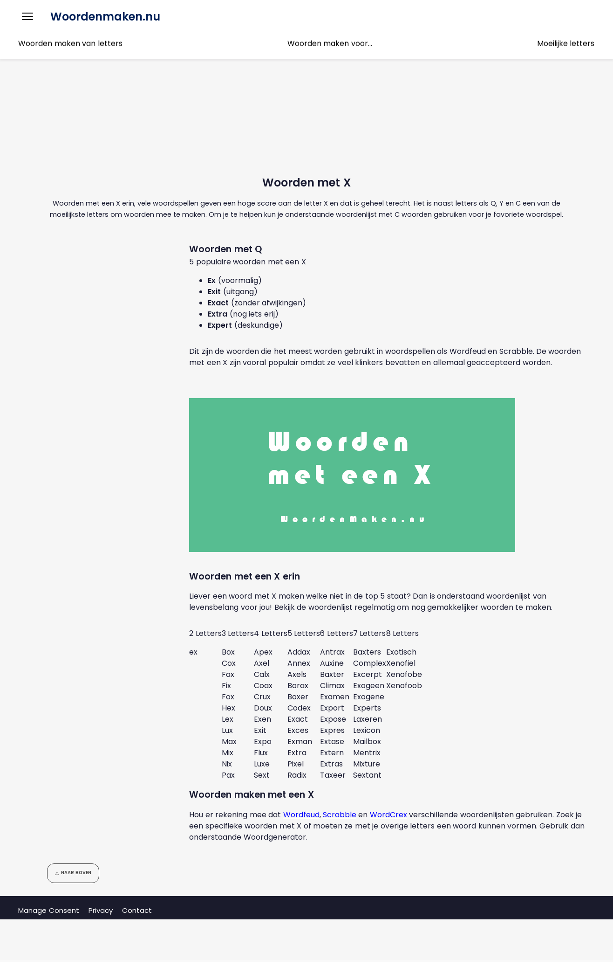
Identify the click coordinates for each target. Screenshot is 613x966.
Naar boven (73, 872)
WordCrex (388, 814)
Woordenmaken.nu (105, 16)
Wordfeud (301, 814)
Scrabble (339, 814)
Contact (137, 910)
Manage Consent (48, 910)
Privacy (101, 910)
